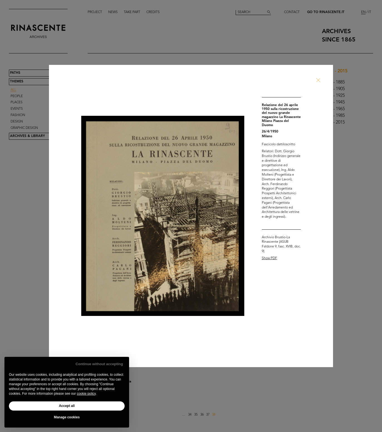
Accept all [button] (67, 406)
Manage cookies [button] (67, 417)
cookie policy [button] (86, 394)
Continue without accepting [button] (99, 364)
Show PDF (269, 258)
